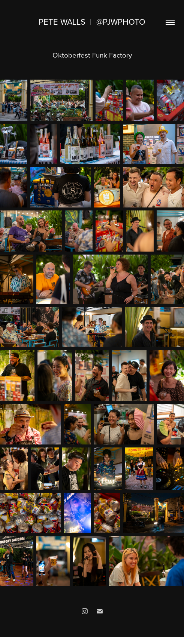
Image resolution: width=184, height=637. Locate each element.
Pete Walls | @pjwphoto (92, 21)
